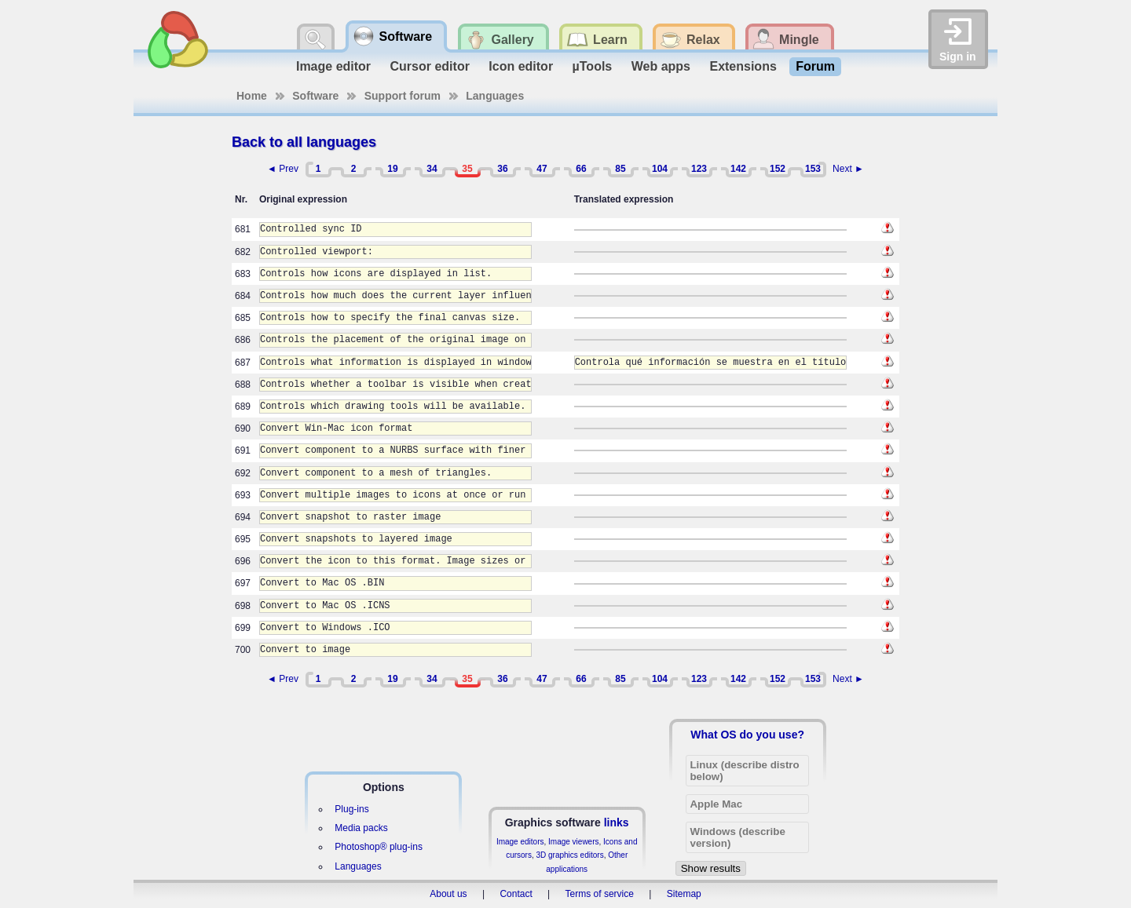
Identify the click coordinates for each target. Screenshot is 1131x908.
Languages (495, 95)
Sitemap (684, 893)
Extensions (742, 66)
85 (620, 168)
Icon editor (521, 66)
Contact (516, 893)
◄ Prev (282, 168)
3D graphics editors (569, 855)
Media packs (361, 827)
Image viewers (573, 841)
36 (502, 168)
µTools (593, 66)
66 (581, 168)
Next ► (848, 168)
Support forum (402, 95)
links (616, 822)
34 (431, 168)
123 (699, 168)
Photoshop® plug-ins (379, 846)
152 (777, 168)
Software (315, 95)
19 (392, 168)
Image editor (333, 66)
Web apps (660, 66)
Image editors (520, 841)
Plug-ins (351, 809)
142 (738, 168)
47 (541, 168)
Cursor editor (430, 66)
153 (813, 168)
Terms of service (600, 893)
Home (251, 95)
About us (448, 893)
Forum (815, 66)
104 (660, 168)
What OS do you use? (747, 734)
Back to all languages (304, 142)
